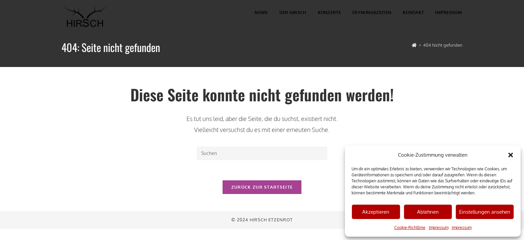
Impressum (438, 227)
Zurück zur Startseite (262, 187)
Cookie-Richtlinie (409, 227)
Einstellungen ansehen (484, 212)
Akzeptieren (375, 212)
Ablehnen (428, 212)
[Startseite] (414, 45)
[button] (510, 155)
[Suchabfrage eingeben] (262, 153)
